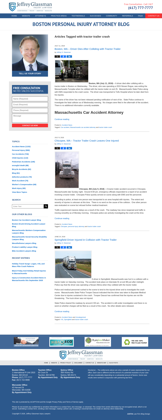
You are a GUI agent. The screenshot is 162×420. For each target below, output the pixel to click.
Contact (153, 16)
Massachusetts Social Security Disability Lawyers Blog (29, 238)
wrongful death (20, 165)
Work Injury (19, 188)
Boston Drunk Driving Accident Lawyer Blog (28, 225)
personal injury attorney (76, 226)
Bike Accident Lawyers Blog (24, 251)
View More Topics (19, 192)
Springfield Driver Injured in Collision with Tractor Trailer (86, 239)
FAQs (140, 16)
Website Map (101, 362)
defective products (22, 177)
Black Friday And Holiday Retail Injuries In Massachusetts (29, 272)
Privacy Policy (65, 362)
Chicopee (64, 226)
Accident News (67, 125)
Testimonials (78, 16)
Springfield (68, 319)
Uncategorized (81, 317)
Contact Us (89, 362)
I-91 (62, 319)
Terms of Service (72, 402)
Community (111, 16)
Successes (95, 16)
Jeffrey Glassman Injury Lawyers (38, 414)
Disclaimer (78, 362)
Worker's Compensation (24, 184)
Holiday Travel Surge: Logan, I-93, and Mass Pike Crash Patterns (28, 265)
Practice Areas (59, 16)
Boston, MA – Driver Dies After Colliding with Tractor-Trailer (88, 49)
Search (46, 206)
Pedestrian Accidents (23, 162)
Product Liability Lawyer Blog (24, 247)
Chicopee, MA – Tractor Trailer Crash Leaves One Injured (87, 140)
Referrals (127, 16)
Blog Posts (113, 362)
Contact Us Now (30, 125)
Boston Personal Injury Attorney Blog (30, 6)
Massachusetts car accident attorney (83, 127)
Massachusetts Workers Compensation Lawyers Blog (29, 231)
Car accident (65, 127)
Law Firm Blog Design (138, 414)
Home (14, 16)
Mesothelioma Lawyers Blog (24, 243)
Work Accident (20, 181)
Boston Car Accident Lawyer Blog (26, 220)
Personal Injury (21, 150)
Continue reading (62, 119)
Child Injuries (20, 158)
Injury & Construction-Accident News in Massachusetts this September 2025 (29, 279)
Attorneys (40, 16)
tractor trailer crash (105, 127)
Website (26, 16)
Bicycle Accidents (21, 169)
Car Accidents (20, 154)
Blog (16, 173)
